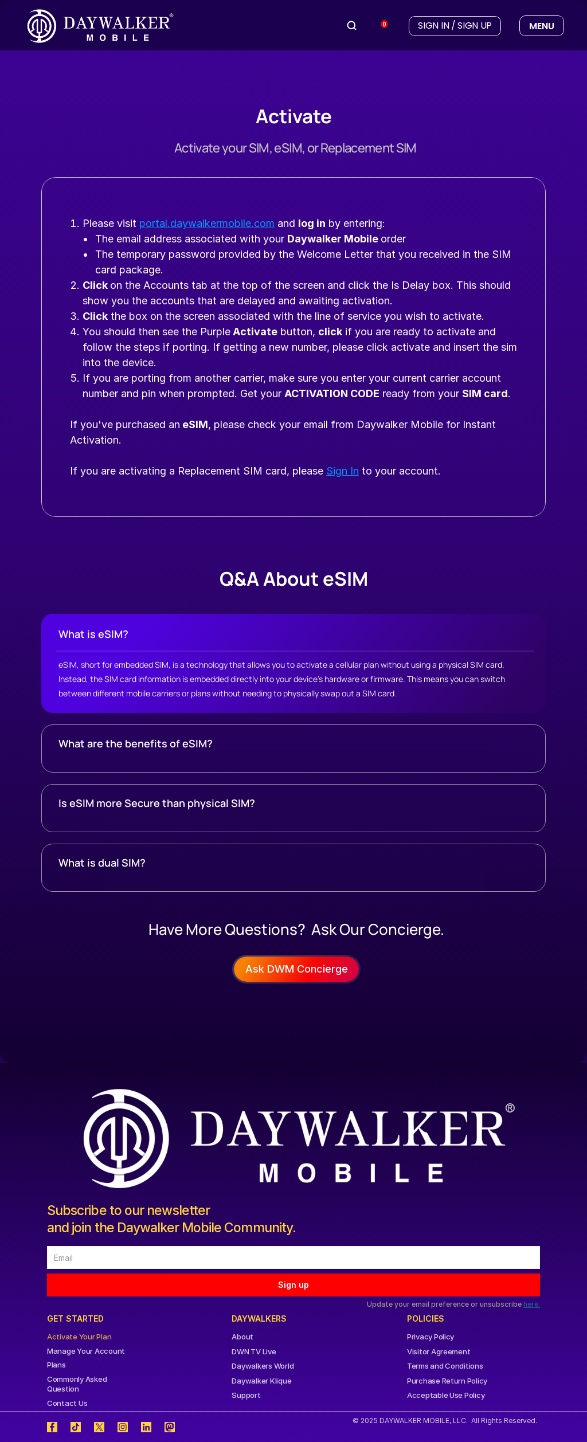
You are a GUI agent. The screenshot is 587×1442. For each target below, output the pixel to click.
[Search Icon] (352, 26)
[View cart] (379, 26)
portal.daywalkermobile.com (207, 223)
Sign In (342, 471)
